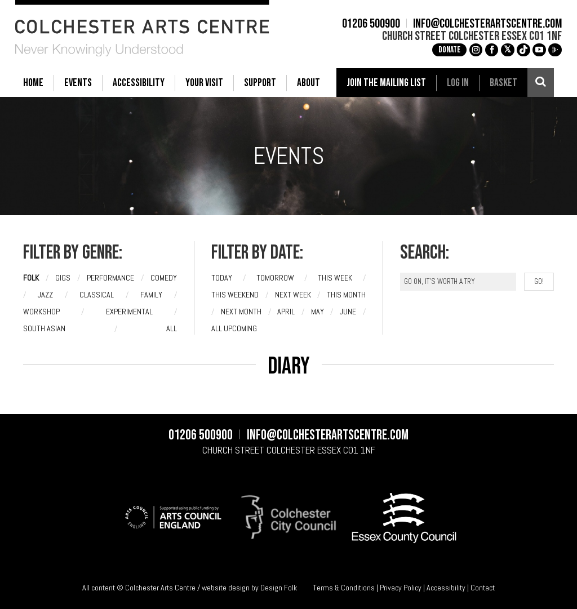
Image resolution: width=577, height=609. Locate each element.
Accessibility (446, 588)
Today (221, 278)
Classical (96, 295)
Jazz (45, 295)
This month (346, 295)
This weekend (235, 295)
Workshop (41, 311)
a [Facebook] (484, 49)
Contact (483, 588)
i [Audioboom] (547, 49)
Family (151, 295)
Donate (441, 50)
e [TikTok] (515, 49)
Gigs (62, 278)
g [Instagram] (468, 49)
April (286, 311)
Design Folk (278, 588)
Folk (31, 278)
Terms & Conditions (344, 588)
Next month (241, 311)
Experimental (129, 311)
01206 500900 (364, 24)
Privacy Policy (400, 588)
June (348, 311)
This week (335, 278)
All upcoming (234, 328)
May (317, 311)
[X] (500, 50)
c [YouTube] (531, 49)
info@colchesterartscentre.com (479, 24)
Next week (293, 295)
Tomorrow (275, 278)
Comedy (163, 278)
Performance (110, 278)
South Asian (44, 328)
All (171, 328)
